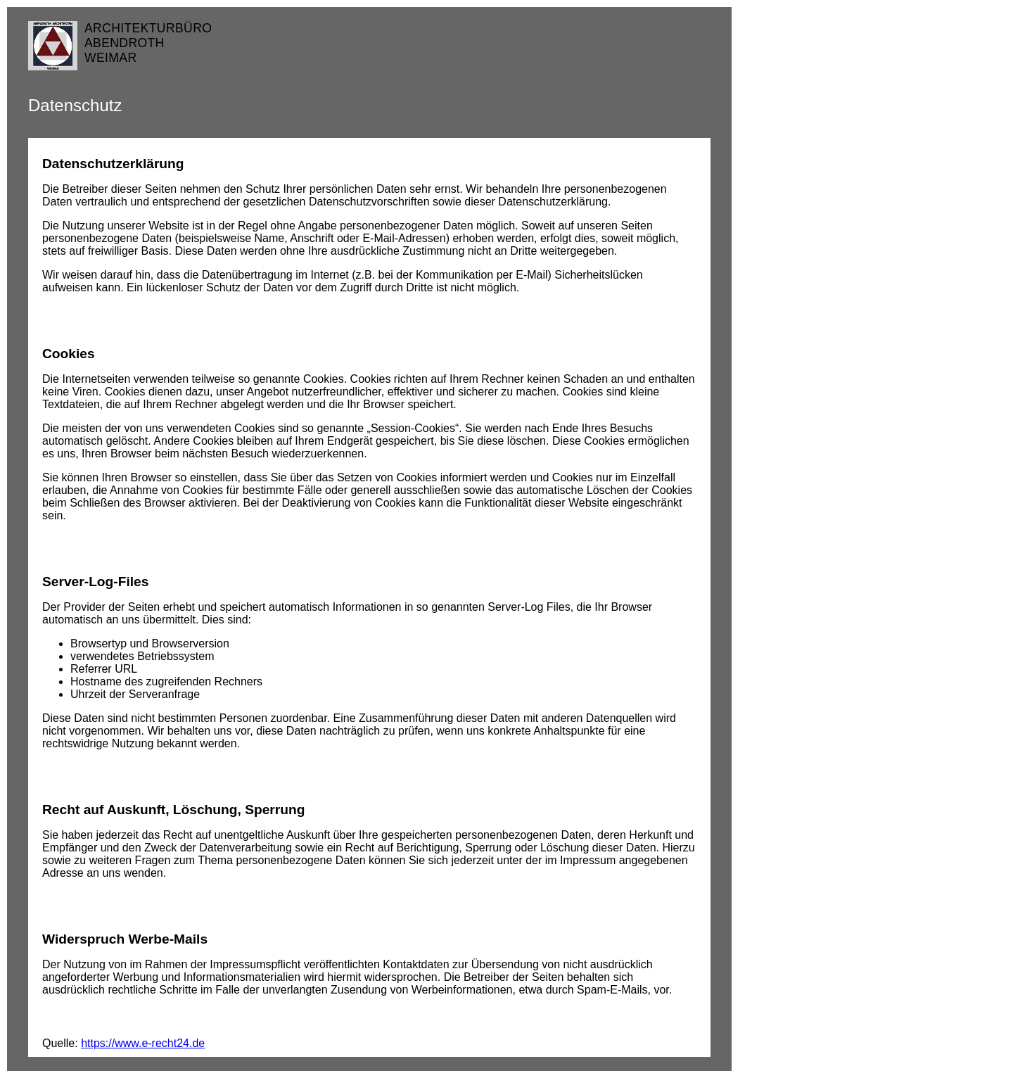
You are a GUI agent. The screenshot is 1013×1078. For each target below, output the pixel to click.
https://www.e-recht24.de (143, 1043)
